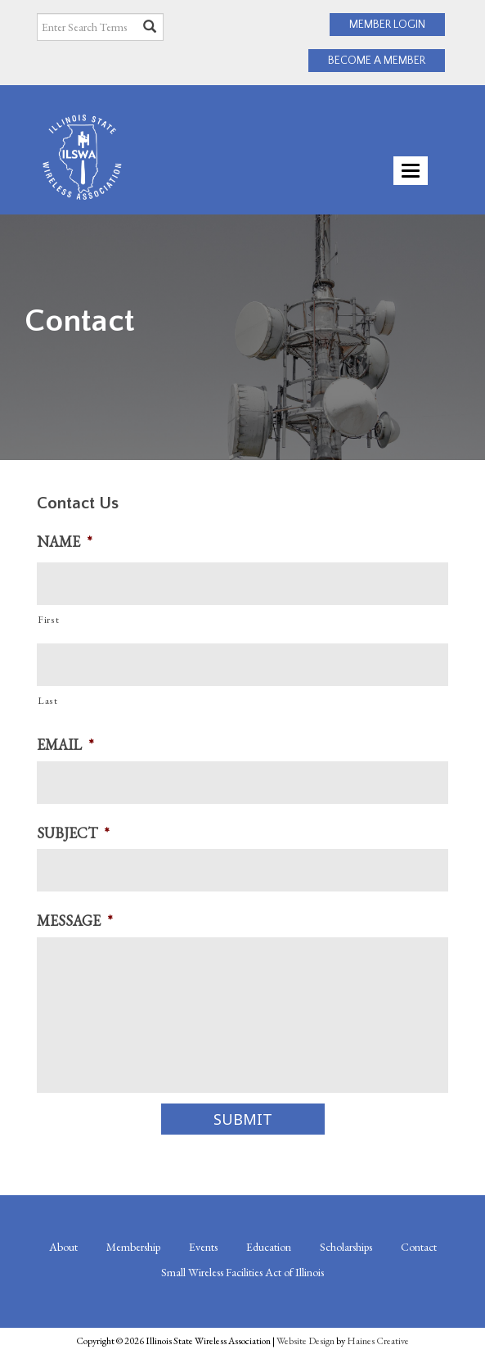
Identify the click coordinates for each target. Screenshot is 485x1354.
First (48, 619)
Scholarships (346, 1246)
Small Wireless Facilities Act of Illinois (242, 1272)
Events (203, 1246)
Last (48, 700)
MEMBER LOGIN (387, 24)
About (63, 1246)
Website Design (305, 1340)
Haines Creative (378, 1340)
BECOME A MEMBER (376, 60)
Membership (133, 1246)
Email (65, 744)
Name (64, 541)
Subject (73, 833)
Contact (419, 1246)
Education (268, 1246)
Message (75, 920)
